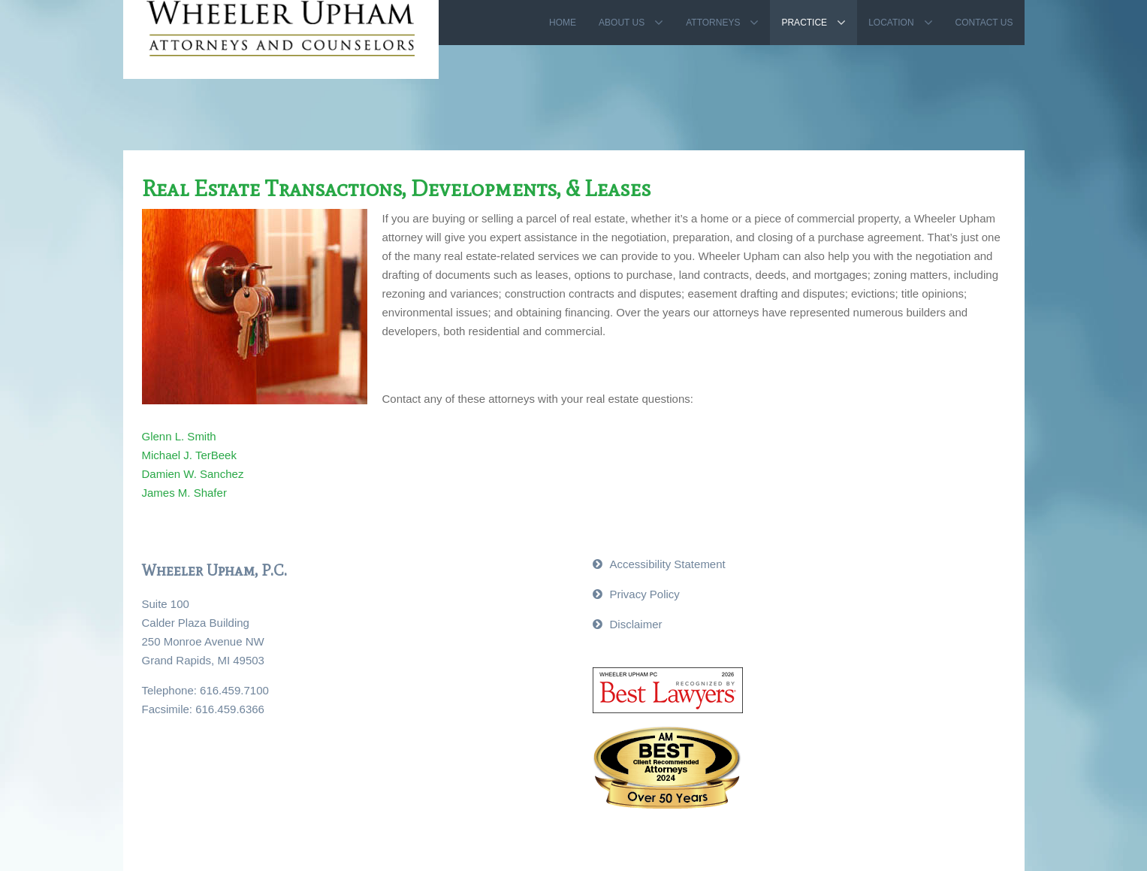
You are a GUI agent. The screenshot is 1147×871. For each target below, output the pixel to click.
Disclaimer (636, 624)
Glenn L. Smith (179, 436)
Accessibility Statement (668, 564)
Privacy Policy (645, 594)
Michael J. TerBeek (189, 455)
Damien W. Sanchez (193, 473)
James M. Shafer (184, 492)
